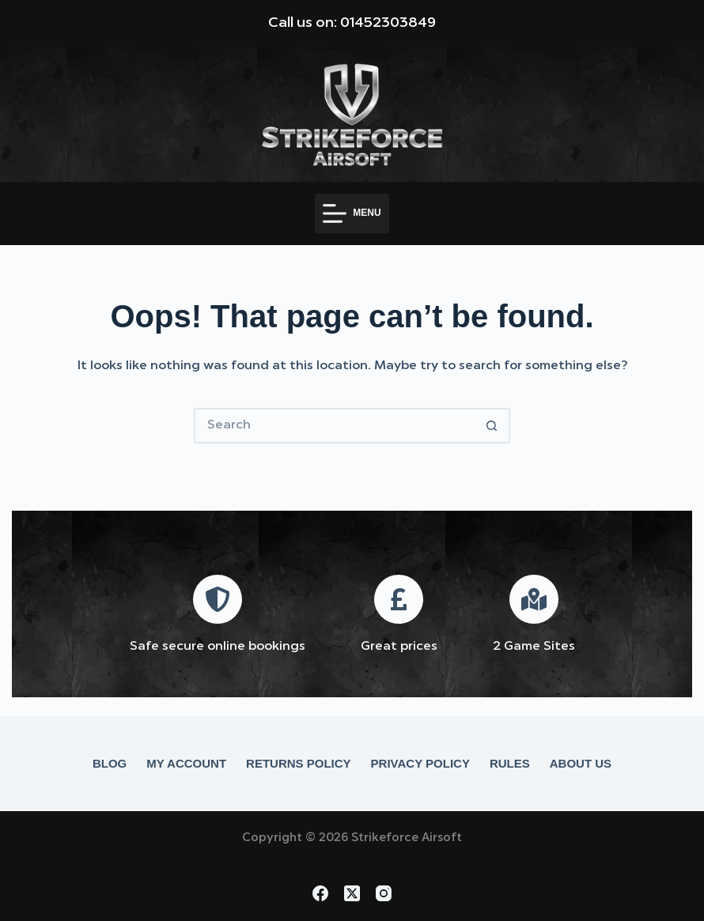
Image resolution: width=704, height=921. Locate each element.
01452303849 (388, 23)
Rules (510, 763)
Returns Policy (298, 763)
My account (186, 763)
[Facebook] (320, 893)
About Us (580, 763)
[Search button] (492, 426)
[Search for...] (334, 426)
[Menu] (351, 213)
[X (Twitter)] (352, 893)
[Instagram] (384, 893)
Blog (110, 763)
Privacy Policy (420, 763)
